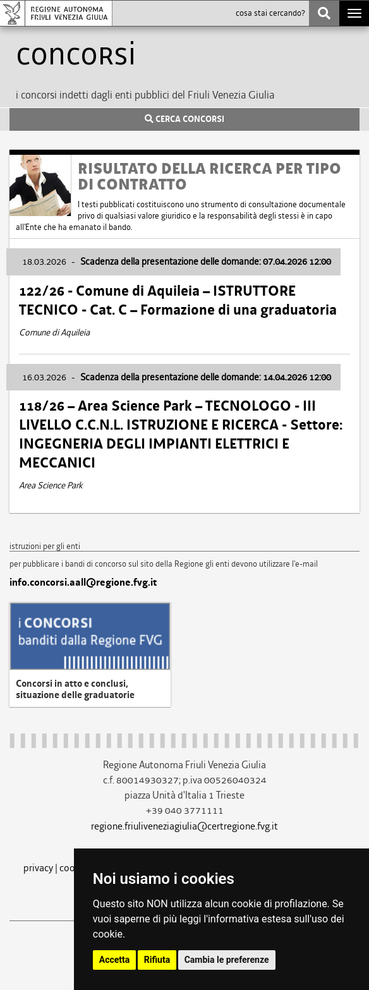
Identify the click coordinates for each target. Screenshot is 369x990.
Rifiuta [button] (157, 960)
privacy (38, 867)
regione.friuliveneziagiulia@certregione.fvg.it (184, 826)
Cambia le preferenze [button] (226, 960)
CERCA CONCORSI (184, 119)
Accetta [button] (114, 960)
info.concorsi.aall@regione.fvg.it (83, 582)
